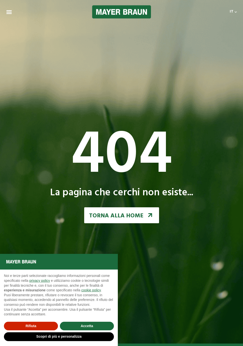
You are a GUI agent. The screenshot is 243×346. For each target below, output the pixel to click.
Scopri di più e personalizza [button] (58, 336)
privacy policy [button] (39, 281)
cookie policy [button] (91, 290)
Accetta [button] (87, 326)
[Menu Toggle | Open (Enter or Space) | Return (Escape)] (9, 12)
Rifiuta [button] (31, 326)
